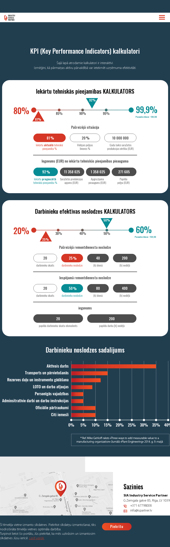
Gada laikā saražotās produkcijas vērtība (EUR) (120, 146)
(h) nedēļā (125, 265)
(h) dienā (98, 265)
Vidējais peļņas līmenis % (85, 146)
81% (38, 119)
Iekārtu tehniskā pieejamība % (49, 146)
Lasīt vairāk (37, 538)
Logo (9, 18)
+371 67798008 (141, 505)
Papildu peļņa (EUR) (123, 180)
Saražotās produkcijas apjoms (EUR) (71, 180)
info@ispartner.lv (141, 510)
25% (45, 239)
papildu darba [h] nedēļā (112, 325)
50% (106, 220)
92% (92, 100)
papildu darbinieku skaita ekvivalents (58, 325)
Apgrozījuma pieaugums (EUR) (97, 180)
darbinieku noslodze (72, 265)
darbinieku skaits (45, 265)
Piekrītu (116, 526)
